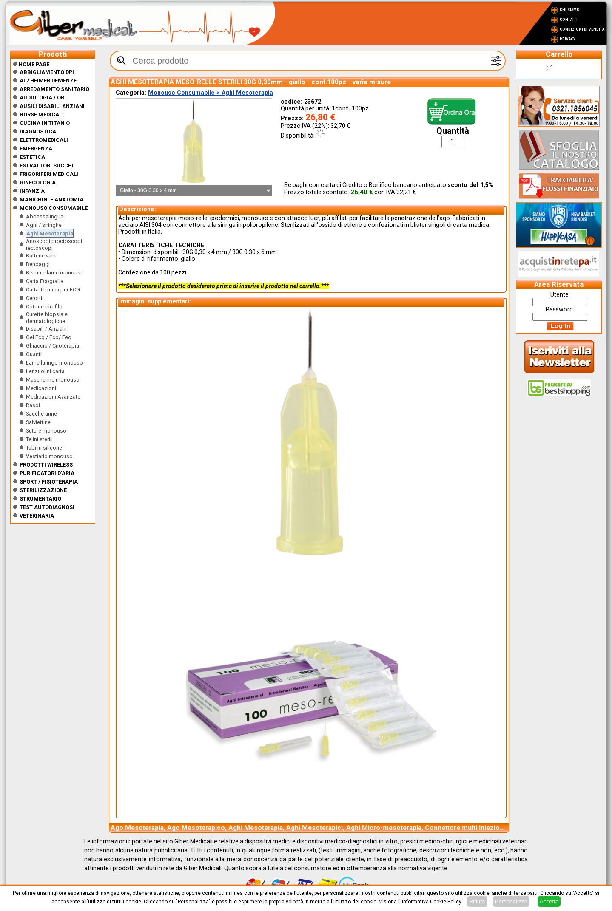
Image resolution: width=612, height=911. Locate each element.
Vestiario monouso (49, 456)
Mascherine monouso (53, 379)
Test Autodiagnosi (47, 507)
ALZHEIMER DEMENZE (48, 80)
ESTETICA (32, 157)
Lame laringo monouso (54, 362)
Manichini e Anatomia (51, 199)
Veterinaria (37, 515)
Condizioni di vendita (582, 29)
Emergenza (36, 148)
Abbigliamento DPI (47, 72)
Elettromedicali (44, 140)
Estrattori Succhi (47, 165)
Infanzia (32, 191)
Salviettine (38, 422)
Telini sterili (39, 439)
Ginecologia (38, 182)
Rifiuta (477, 901)
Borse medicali (42, 114)
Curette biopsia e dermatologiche (47, 317)
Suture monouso (46, 430)
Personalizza (511, 901)
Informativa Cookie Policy (431, 902)
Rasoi (33, 405)
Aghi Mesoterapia (49, 233)
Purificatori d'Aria (47, 473)
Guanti (34, 354)
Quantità (452, 131)
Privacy (567, 39)
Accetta (549, 901)
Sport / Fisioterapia (49, 481)
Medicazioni (41, 388)
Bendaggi (38, 264)
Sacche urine (41, 413)
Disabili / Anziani (46, 328)
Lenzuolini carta (45, 371)
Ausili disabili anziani (52, 106)
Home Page (31, 64)
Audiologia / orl (43, 97)
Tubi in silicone (44, 447)
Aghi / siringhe (44, 225)
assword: (560, 309)
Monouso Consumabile (54, 208)
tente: (560, 294)
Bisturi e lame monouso (55, 272)
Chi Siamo (570, 10)
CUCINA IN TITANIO (45, 123)
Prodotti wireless (46, 464)
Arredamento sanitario (54, 89)
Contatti (569, 19)
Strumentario (40, 498)
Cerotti (34, 298)
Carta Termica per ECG (53, 289)
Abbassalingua (44, 216)
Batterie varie (41, 255)
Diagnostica (38, 131)
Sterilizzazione (43, 490)
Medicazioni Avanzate (53, 396)
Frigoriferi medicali (49, 174)
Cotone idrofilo (44, 306)
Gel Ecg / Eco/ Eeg (48, 337)
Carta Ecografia (44, 281)
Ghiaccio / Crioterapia (52, 345)
